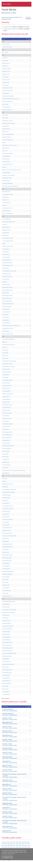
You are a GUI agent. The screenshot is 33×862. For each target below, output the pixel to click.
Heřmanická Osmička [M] (6, 623)
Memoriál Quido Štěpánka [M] (7, 101)
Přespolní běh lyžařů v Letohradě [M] (8, 123)
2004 (5, 845)
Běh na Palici (4, 205)
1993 (3, 843)
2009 (20, 845)
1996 (11, 843)
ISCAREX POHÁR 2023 (7, 713)
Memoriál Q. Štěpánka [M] (6, 306)
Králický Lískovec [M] (6, 71)
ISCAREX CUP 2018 (7, 765)
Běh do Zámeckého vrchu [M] (7, 87)
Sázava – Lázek (4, 150)
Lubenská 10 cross (5, 131)
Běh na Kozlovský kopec (6, 180)
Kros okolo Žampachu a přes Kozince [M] (9, 361)
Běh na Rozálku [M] (5, 309)
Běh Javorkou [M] (5, 52)
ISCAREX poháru (8, 26)
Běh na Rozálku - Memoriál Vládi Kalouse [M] (10, 186)
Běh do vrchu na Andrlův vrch (7, 109)
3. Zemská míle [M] (5, 249)
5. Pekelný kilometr (5, 251)
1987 (13, 842)
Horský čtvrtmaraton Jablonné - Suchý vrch (9, 145)
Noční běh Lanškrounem (6, 399)
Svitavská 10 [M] (5, 467)
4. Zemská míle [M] (5, 232)
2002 (28, 843)
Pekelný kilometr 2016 (6, 634)
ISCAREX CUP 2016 (7, 812)
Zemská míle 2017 (5, 500)
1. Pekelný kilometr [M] (6, 322)
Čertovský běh (4, 57)
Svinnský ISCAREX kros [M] (7, 46)
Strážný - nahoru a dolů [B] (6, 385)
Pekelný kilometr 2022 (7, 722)
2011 (25, 845)
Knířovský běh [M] (5, 421)
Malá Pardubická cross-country (7, 120)
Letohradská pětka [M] (6, 440)
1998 (17, 843)
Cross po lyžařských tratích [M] (7, 139)
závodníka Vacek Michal (13, 710)
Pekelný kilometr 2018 (6, 388)
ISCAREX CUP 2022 (7, 718)
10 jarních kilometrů (5, 126)
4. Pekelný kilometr (5, 82)
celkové (7, 710)
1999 (20, 843)
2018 (17, 847)
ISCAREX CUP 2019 (7, 748)
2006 (11, 845)
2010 (23, 845)
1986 (11, 842)
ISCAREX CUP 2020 (7, 739)
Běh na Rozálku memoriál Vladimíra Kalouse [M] (10, 98)
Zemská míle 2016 (5, 617)
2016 (11, 847)
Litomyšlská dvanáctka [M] (6, 596)
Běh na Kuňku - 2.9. (5, 199)
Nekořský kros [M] (5, 292)
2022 (28, 847)
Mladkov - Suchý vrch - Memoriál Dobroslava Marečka (11, 169)
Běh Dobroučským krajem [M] (7, 287)
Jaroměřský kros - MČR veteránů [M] (8, 175)
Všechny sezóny (5, 842)
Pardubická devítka (5, 197)
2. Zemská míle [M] (5, 279)
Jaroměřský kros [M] (5, 320)
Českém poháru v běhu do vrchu (11, 28)
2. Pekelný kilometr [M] (6, 443)
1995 (8, 843)
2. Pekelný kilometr (5, 93)
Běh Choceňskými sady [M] (7, 298)
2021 (25, 847)
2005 (8, 845)
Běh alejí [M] (4, 281)
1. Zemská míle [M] (5, 317)
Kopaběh (3, 243)
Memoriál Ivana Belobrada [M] (7, 90)
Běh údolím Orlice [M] (6, 63)
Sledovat (28, 18)
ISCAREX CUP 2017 (7, 788)
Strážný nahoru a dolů (6, 74)
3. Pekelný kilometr (5, 85)
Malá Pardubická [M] (5, 604)
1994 (5, 843)
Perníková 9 (4, 481)
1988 (16, 842)
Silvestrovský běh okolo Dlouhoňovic (8, 339)
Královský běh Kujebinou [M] (7, 628)
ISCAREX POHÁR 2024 (7, 709)
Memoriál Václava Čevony (6, 418)
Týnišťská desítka (5, 358)
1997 (14, 843)
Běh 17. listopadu (5, 60)
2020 (23, 847)
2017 (14, 847)
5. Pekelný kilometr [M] (6, 156)
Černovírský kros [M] (5, 44)
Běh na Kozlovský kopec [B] (7, 533)
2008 (17, 845)
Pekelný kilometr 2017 (6, 516)
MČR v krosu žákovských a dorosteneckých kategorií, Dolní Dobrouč (13, 470)
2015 (8, 847)
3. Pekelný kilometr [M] (6, 284)
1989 (19, 842)
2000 (23, 843)
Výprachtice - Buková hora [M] (7, 153)
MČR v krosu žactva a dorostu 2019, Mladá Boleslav (11, 325)
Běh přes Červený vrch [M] (6, 276)
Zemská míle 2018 (5, 377)
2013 (3, 847)
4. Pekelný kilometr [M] (6, 172)
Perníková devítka (5, 352)
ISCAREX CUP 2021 (7, 726)
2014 (5, 847)
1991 (25, 842)
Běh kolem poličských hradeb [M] (8, 96)
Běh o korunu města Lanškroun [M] (8, 664)
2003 (3, 845)
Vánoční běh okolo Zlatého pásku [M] (8, 221)
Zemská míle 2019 (5, 235)
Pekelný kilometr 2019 (6, 254)
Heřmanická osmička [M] (6, 68)
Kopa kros (4, 142)
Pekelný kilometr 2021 (7, 735)
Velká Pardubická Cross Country (7, 328)
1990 (22, 842)
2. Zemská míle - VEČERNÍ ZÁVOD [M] (9, 535)
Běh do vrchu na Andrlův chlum (7, 213)
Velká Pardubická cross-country (7, 363)
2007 (14, 845)
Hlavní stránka (7, 4)
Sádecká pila (4, 167)
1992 (28, 842)
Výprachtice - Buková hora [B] (7, 519)
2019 (20, 847)
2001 (25, 843)
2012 (28, 845)
